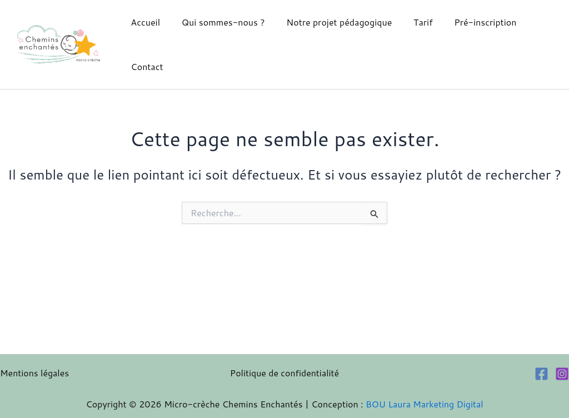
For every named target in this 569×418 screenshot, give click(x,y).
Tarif (410, 22)
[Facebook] (541, 374)
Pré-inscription (468, 22)
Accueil (143, 22)
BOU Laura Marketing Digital (424, 403)
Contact (145, 66)
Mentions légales (34, 372)
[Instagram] (562, 374)
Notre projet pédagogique (330, 22)
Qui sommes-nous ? (217, 22)
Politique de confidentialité (284, 372)
